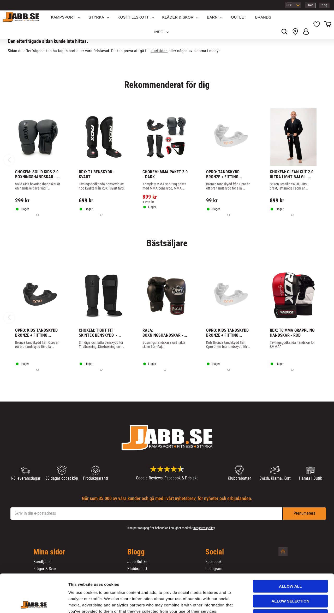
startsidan (159, 50)
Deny (290, 580)
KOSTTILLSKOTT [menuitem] (133, 17)
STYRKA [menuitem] (96, 17)
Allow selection (290, 565)
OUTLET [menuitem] (238, 17)
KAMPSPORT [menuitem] (63, 17)
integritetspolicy (203, 528)
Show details (274, 602)
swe (310, 5)
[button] (316, 24)
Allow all (290, 550)
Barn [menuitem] (212, 17)
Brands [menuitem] (263, 17)
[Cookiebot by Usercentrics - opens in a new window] (34, 603)
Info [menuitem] (159, 32)
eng (324, 5)
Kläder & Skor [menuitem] (178, 17)
